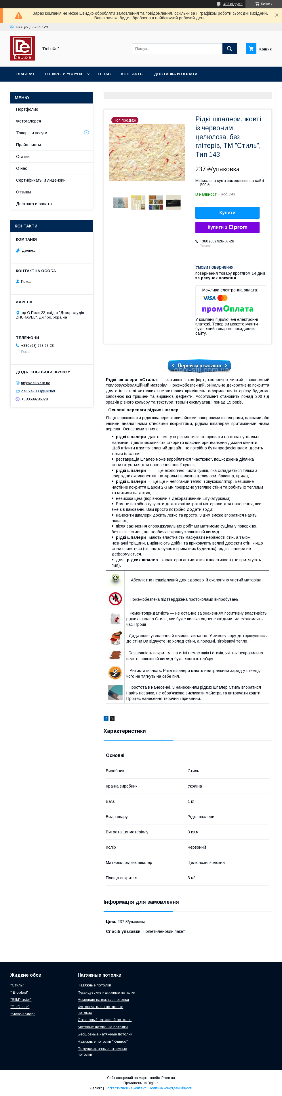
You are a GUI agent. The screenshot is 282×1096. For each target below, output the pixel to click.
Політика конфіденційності (170, 1088)
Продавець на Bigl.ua (141, 1083)
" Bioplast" (19, 992)
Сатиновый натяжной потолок (105, 1020)
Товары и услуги (63, 74)
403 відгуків (233, 4)
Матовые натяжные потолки (103, 1027)
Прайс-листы (28, 144)
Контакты (132, 74)
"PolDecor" (19, 1007)
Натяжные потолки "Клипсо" (103, 1041)
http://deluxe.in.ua (35, 383)
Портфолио (27, 109)
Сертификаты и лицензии (41, 180)
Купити (228, 212)
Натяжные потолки (94, 985)
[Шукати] (229, 48)
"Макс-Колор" (22, 1014)
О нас (104, 74)
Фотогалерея (28, 121)
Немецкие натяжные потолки (103, 999)
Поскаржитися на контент (125, 1088)
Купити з (227, 227)
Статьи (23, 156)
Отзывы (23, 192)
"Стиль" (17, 985)
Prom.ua (168, 1078)
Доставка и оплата (175, 74)
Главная (25, 74)
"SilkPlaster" (20, 999)
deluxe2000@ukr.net (38, 391)
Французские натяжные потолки (106, 992)
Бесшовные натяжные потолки (105, 1034)
